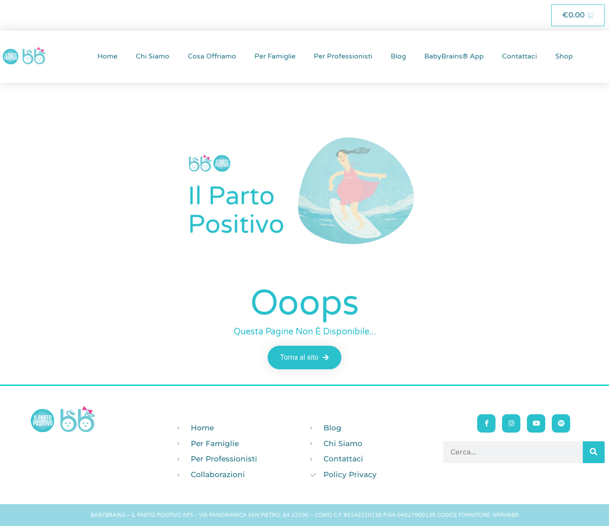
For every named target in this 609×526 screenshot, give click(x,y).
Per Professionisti (343, 56)
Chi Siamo (152, 56)
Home (107, 56)
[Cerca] (594, 452)
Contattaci (519, 56)
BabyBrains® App (454, 56)
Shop (564, 56)
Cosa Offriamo (212, 56)
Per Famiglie (275, 56)
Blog (398, 56)
